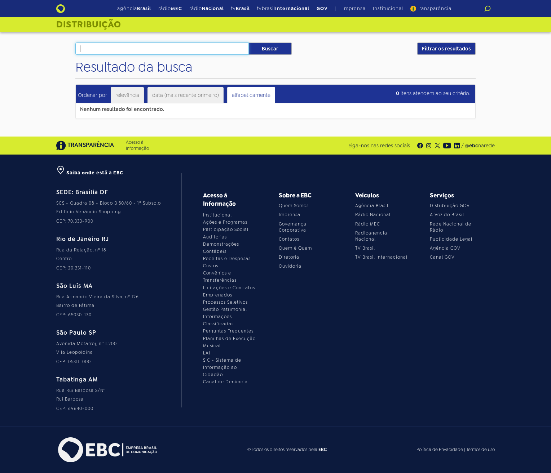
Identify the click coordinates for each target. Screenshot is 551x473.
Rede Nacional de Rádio (450, 227)
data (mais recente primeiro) (185, 95)
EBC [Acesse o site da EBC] (322, 449)
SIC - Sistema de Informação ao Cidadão (222, 367)
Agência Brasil (371, 206)
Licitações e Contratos (229, 288)
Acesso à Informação (137, 145)
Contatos (289, 239)
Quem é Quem (295, 248)
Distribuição (88, 24)
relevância (127, 95)
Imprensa (354, 8)
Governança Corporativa (293, 227)
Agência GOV (445, 248)
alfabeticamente (251, 95)
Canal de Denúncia (225, 382)
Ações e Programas (225, 222)
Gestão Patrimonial (225, 309)
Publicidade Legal (451, 239)
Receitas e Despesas (227, 259)
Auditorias (215, 237)
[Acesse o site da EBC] (106, 449)
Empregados (217, 295)
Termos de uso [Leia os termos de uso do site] (480, 449)
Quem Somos (294, 206)
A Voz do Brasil (447, 215)
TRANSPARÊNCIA (85, 145)
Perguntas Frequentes (228, 331)
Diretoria (289, 257)
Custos (210, 266)
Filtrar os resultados (446, 48)
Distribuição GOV (450, 206)
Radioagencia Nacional (371, 236)
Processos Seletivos (225, 302)
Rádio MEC (367, 224)
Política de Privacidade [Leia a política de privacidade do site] (439, 449)
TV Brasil (365, 248)
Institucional (388, 8)
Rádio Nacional (373, 215)
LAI (206, 353)
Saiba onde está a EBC (89, 173)
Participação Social (225, 229)
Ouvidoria (290, 266)
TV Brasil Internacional (381, 257)
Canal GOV (442, 257)
